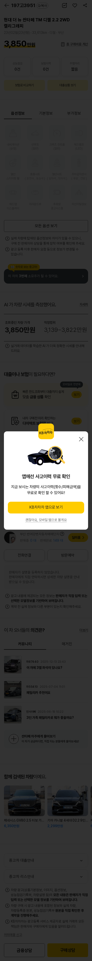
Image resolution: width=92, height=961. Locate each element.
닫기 (81, 439)
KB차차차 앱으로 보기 (46, 507)
